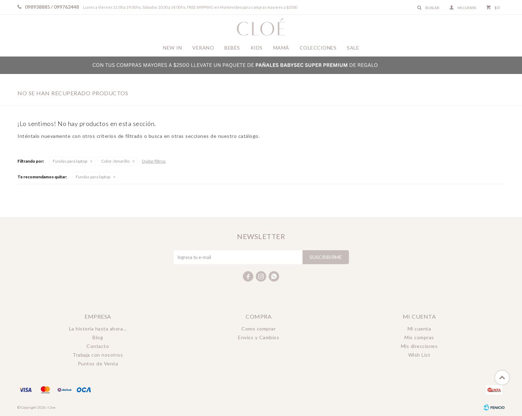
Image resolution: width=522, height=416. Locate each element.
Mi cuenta (419, 329)
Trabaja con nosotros (98, 355)
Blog (97, 337)
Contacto (98, 346)
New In (172, 48)
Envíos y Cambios (258, 337)
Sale (353, 48)
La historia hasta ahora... (98, 329)
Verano (203, 48)
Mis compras (419, 337)
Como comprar (258, 329)
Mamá (281, 48)
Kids (257, 48)
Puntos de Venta (98, 363)
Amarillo (115, 161)
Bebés (232, 48)
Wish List (419, 355)
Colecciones (318, 48)
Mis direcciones (419, 346)
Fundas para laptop (70, 161)
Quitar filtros (154, 161)
